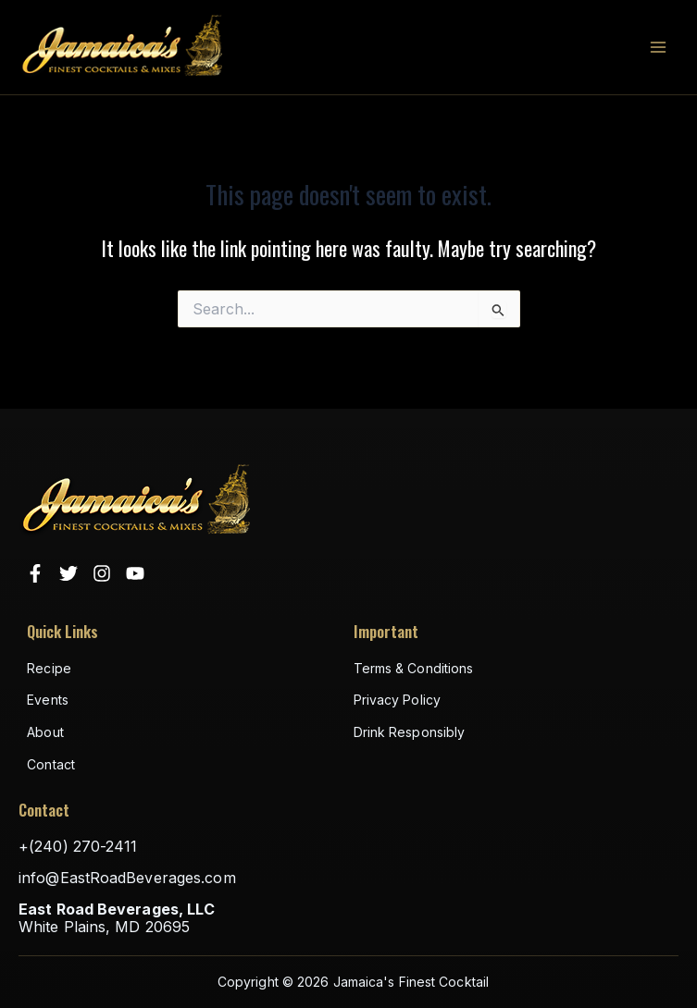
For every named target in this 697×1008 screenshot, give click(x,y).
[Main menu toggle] (658, 47)
